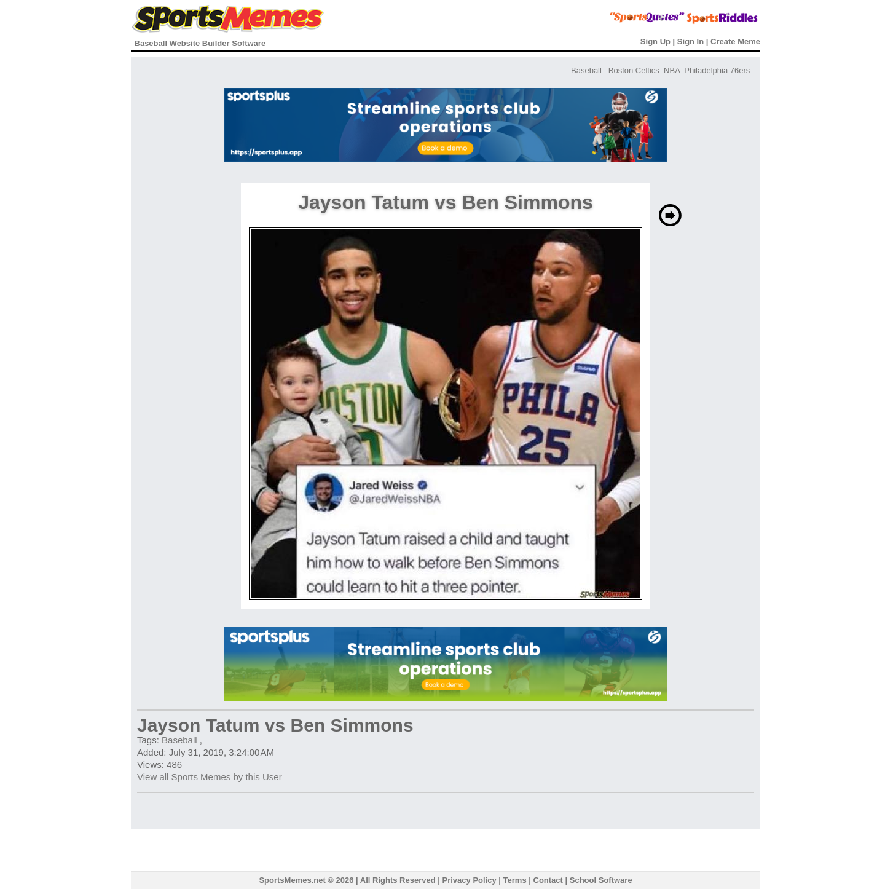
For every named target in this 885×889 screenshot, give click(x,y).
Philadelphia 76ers (717, 70)
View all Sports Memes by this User (209, 777)
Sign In (690, 41)
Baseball (586, 70)
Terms (515, 880)
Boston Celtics (633, 70)
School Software (601, 880)
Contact (548, 880)
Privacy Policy (469, 880)
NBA (672, 70)
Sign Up (655, 41)
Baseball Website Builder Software (200, 43)
